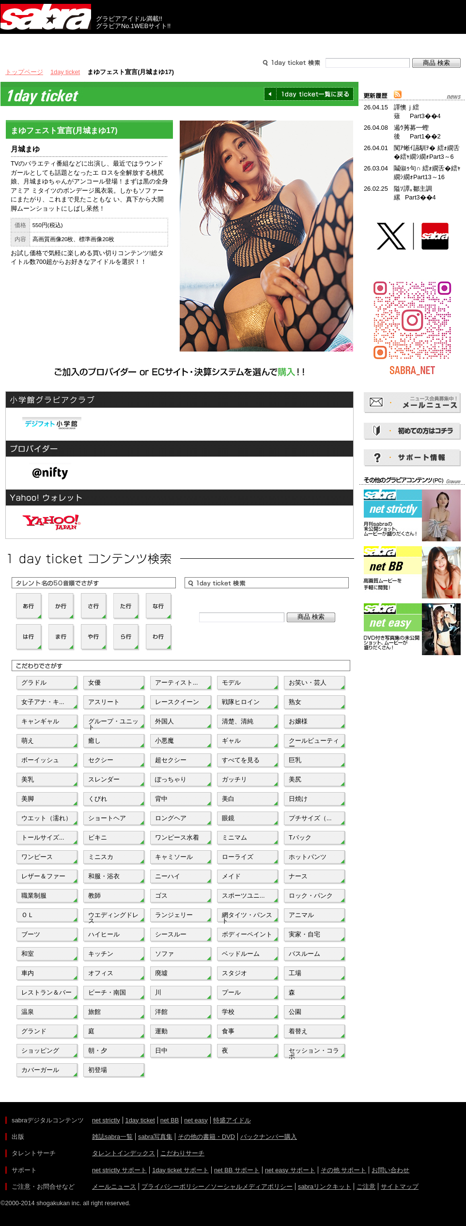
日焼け (298, 798)
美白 (228, 798)
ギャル (231, 740)
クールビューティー (314, 743)
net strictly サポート (119, 1170)
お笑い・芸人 (307, 682)
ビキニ (97, 837)
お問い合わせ (390, 1170)
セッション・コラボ (314, 1052)
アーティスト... (176, 682)
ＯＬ (27, 915)
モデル (231, 682)
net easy (195, 1120)
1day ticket (65, 72)
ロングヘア (170, 818)
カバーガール (40, 1069)
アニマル (301, 915)
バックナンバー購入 (268, 1136)
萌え (27, 740)
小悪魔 (164, 740)
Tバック (300, 837)
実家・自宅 (304, 934)
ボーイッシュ (40, 760)
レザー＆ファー (43, 876)
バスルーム (304, 953)
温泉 (27, 1011)
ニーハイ (167, 876)
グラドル (34, 682)
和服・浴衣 (104, 876)
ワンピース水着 (177, 837)
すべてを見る (241, 760)
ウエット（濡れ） (46, 818)
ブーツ (30, 934)
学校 (228, 1011)
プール (231, 992)
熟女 (295, 701)
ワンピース (37, 856)
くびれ (97, 798)
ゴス (161, 895)
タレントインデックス (123, 1153)
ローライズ (237, 856)
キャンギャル (40, 721)
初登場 (97, 1069)
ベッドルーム (241, 953)
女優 (94, 682)
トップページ (24, 72)
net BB (169, 1120)
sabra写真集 (155, 1136)
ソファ (164, 953)
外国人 (164, 721)
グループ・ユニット (113, 723)
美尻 (295, 779)
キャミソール (174, 856)
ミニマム (234, 837)
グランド (34, 1031)
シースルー (170, 934)
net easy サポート (290, 1170)
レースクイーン (177, 701)
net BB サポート (237, 1170)
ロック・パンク (311, 895)
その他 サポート (344, 1170)
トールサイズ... (42, 837)
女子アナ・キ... (42, 701)
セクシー (100, 760)
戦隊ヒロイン (241, 701)
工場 (295, 973)
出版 (46, 42)
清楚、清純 (237, 721)
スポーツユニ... (243, 895)
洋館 (161, 1011)
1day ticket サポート (180, 1170)
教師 (94, 895)
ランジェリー (174, 915)
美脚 (27, 798)
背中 (161, 798)
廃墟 (161, 973)
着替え (298, 1031)
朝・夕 (97, 1050)
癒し (94, 740)
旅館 (94, 1011)
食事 (228, 1031)
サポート (326, 42)
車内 (27, 973)
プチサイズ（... (310, 818)
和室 (27, 953)
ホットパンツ (307, 856)
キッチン (100, 953)
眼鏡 (228, 818)
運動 (161, 1031)
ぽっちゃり (170, 779)
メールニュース (114, 1186)
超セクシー (170, 760)
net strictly (106, 1120)
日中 (161, 1050)
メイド (231, 876)
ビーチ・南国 (107, 992)
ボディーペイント (247, 934)
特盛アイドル (232, 1120)
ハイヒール (104, 934)
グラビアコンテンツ (139, 42)
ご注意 (366, 1186)
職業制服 (34, 895)
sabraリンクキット (324, 1186)
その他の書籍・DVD (206, 1136)
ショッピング (40, 1050)
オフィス (100, 973)
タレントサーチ (233, 42)
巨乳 (295, 760)
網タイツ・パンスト (247, 917)
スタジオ (234, 973)
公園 (295, 1011)
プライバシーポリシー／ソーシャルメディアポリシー (217, 1186)
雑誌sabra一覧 (112, 1136)
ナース (298, 876)
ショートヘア (107, 818)
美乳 (27, 779)
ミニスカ (100, 856)
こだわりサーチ (182, 1153)
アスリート (104, 701)
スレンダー (104, 779)
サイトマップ (400, 1186)
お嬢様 (298, 721)
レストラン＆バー (46, 992)
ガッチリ (234, 779)
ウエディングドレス (113, 917)
